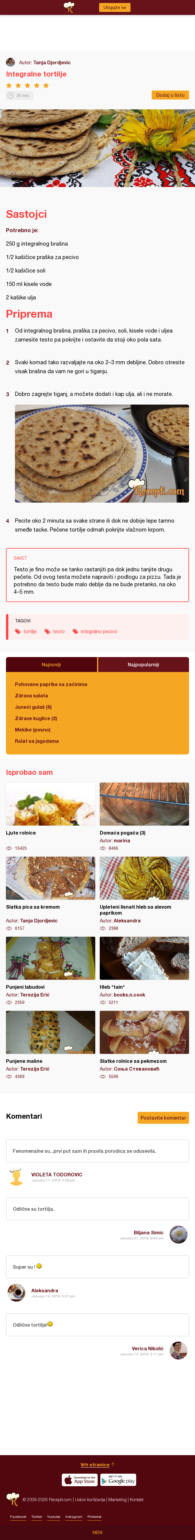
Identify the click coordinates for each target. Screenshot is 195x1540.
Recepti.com (13, 1499)
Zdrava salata (31, 695)
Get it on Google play (118, 1480)
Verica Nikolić (148, 1348)
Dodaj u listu (170, 95)
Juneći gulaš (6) (33, 707)
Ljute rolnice (50, 817)
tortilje (30, 631)
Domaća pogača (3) (144, 817)
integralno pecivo (99, 631)
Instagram (73, 1517)
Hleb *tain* (144, 971)
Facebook (18, 1517)
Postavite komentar (163, 1117)
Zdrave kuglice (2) (36, 718)
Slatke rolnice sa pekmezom (144, 1045)
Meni (97, 1532)
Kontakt (137, 1499)
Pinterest (94, 1517)
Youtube (53, 1517)
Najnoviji (51, 664)
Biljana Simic (149, 1232)
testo (59, 631)
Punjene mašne (50, 1045)
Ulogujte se (115, 7)
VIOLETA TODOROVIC (56, 1174)
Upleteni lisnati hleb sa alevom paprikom (144, 894)
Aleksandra (44, 1290)
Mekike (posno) (32, 729)
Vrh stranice (95, 1464)
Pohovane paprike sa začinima (51, 684)
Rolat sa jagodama (37, 741)
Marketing (117, 1499)
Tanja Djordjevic (52, 62)
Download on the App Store (80, 1480)
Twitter (36, 1517)
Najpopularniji (143, 664)
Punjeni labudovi (50, 971)
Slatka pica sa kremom (50, 894)
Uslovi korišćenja (90, 1499)
